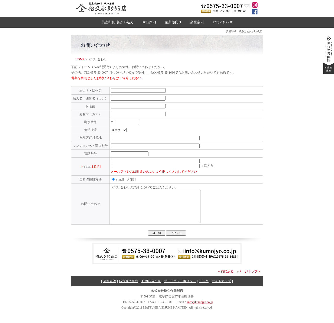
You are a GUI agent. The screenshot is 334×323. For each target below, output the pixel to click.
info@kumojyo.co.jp (200, 308)
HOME (80, 59)
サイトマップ (221, 287)
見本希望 (109, 287)
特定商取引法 (128, 287)
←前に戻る (226, 277)
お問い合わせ (151, 287)
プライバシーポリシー (180, 287)
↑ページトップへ (249, 277)
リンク (204, 287)
